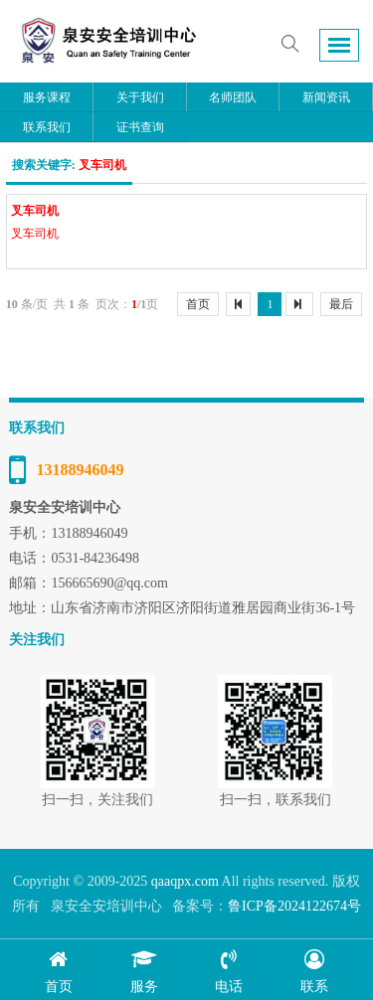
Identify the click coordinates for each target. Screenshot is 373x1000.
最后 (341, 304)
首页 (198, 304)
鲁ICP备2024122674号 (294, 906)
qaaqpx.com (185, 881)
